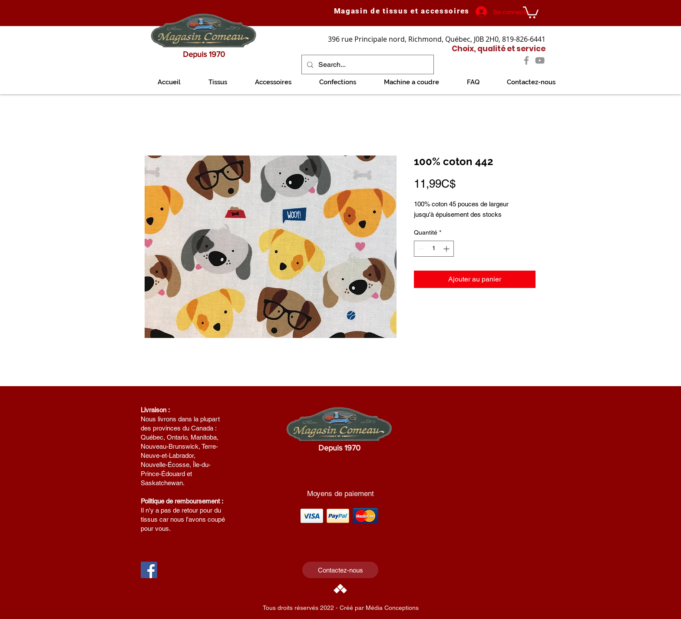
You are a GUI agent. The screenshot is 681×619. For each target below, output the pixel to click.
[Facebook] (526, 60)
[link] (531, 11)
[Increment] (447, 248)
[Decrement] (420, 248)
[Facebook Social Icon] (149, 570)
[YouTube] (539, 60)
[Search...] (366, 64)
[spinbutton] (434, 248)
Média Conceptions (392, 607)
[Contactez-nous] (340, 570)
